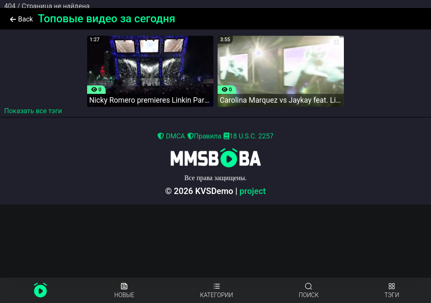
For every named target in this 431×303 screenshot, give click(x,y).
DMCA (171, 136)
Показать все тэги (33, 111)
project (252, 191)
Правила (204, 136)
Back (21, 19)
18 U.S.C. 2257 (248, 136)
